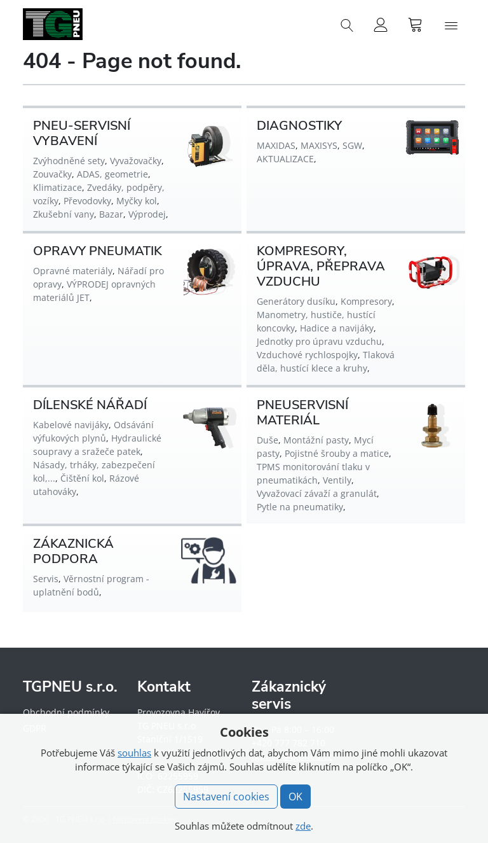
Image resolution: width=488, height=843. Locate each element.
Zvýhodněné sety (69, 161)
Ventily (337, 480)
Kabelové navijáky (71, 425)
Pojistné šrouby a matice (337, 453)
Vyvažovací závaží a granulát (317, 493)
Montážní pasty (316, 440)
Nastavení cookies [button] (226, 797)
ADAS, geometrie (112, 174)
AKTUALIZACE (285, 159)
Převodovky (87, 201)
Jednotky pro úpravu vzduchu (319, 341)
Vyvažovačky (135, 161)
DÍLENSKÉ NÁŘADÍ (90, 405)
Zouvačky (52, 174)
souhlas (134, 752)
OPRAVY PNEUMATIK (97, 251)
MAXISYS (319, 145)
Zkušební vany (63, 214)
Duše (267, 440)
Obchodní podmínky (66, 712)
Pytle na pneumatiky (300, 507)
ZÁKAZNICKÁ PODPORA (73, 551)
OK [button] (295, 797)
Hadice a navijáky (337, 328)
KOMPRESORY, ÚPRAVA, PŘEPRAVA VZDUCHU (321, 266)
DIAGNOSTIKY (299, 125)
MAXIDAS (276, 145)
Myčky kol (136, 201)
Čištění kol (82, 478)
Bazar (111, 214)
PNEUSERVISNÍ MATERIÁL (302, 412)
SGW (352, 145)
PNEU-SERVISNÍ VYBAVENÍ (81, 133)
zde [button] (303, 825)
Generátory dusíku (296, 301)
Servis (45, 579)
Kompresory (366, 301)
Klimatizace (57, 187)
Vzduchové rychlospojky (307, 355)
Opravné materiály (72, 271)
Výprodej (147, 214)
